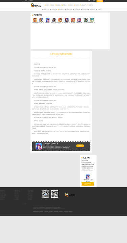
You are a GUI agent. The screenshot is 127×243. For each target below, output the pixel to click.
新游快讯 (40, 144)
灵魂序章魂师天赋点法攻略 (118, 37)
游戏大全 (54, 138)
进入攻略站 (118, 56)
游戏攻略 (54, 9)
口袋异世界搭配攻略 (117, 35)
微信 (78, 143)
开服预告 (54, 144)
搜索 (125, 5)
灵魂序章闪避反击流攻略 (118, 39)
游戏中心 (26, 136)
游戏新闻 (40, 140)
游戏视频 (85, 9)
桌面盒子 (30, 1)
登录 (94, 0)
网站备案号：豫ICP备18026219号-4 (38, 154)
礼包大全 (54, 140)
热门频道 (55, 136)
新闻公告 (62, 9)
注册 (89, 0)
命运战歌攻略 (115, 33)
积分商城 (54, 142)
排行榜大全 (26, 138)
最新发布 (46, 9)
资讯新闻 (77, 9)
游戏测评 (40, 142)
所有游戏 (100, 0)
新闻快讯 (92, 9)
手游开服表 (26, 142)
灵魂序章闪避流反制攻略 (118, 41)
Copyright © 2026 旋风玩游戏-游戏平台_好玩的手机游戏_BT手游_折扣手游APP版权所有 (47, 152)
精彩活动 (69, 9)
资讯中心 (41, 136)
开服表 (100, 9)
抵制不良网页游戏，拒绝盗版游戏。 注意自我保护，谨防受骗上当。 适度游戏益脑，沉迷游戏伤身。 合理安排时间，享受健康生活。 (53, 156)
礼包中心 (26, 144)
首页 (25, 1)
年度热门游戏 (27, 140)
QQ (69, 143)
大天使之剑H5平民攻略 (117, 43)
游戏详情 (50, 123)
